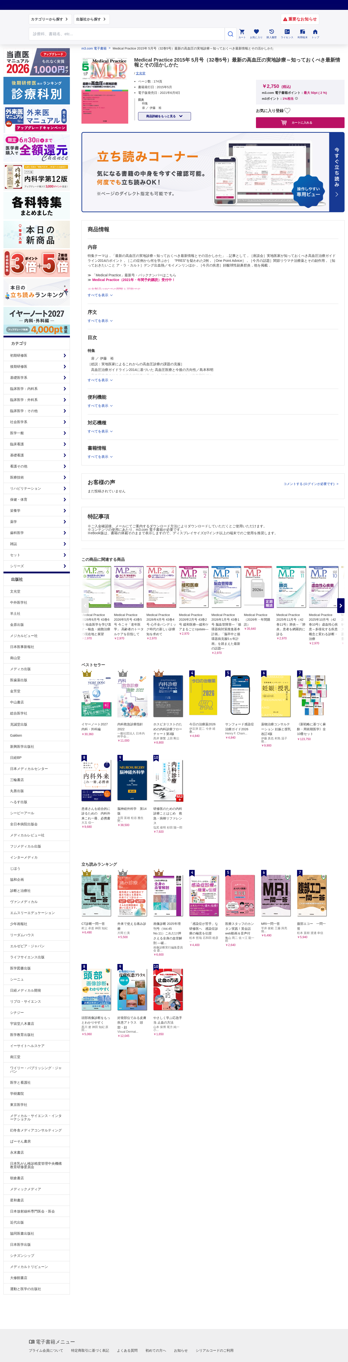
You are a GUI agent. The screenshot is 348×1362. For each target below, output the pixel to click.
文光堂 (15, 591)
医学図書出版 (20, 968)
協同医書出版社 (22, 1233)
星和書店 (17, 1200)
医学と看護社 (20, 1082)
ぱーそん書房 (20, 1141)
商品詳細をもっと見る (161, 116)
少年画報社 (18, 924)
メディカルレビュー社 (27, 835)
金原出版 (17, 625)
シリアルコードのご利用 (215, 1350)
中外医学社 (18, 602)
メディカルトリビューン (29, 1267)
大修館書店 (18, 1278)
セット (15, 555)
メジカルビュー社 (24, 636)
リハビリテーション (25, 488)
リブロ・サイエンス (25, 1001)
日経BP (16, 758)
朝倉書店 (17, 1178)
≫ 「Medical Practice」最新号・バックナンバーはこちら (132, 275)
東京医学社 (18, 1105)
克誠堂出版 (18, 724)
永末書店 (17, 1152)
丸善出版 (17, 791)
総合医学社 (18, 713)
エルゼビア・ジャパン (27, 946)
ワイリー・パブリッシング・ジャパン (36, 1069)
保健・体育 (18, 499)
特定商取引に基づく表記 (90, 1350)
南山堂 (15, 658)
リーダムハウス (22, 935)
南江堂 (15, 1057)
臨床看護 (17, 444)
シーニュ (17, 979)
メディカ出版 (20, 669)
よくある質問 (127, 1350)
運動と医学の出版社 (25, 1289)
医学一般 (17, 433)
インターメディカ (24, 857)
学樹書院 (17, 1094)
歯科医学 (17, 533)
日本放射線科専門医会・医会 (32, 1211)
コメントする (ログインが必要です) (309, 484)
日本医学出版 (20, 1244)
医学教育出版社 (22, 1035)
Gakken (16, 735)
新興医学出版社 (22, 746)
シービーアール (22, 813)
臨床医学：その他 (24, 411)
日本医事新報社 (22, 647)
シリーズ (17, 566)
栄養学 (15, 511)
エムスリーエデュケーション (32, 913)
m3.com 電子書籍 (94, 48)
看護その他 (18, 466)
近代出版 (17, 1222)
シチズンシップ (22, 1256)
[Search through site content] (127, 34)
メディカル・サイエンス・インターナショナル (36, 1117)
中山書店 (17, 702)
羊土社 (15, 613)
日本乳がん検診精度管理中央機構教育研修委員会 (36, 1165)
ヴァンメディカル (24, 902)
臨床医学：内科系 (24, 389)
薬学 (13, 522)
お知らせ (181, 1350)
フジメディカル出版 (25, 846)
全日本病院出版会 (24, 824)
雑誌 (13, 544)
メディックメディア (25, 1189)
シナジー (17, 1012)
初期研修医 (18, 355)
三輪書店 (17, 780)
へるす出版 (18, 802)
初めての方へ (155, 1350)
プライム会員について (46, 1350)
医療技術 (17, 477)
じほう (15, 868)
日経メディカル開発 (25, 990)
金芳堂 (15, 691)
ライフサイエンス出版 (27, 957)
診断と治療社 (20, 891)
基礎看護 (17, 455)
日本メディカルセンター (29, 769)
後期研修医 (18, 366)
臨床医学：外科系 (24, 400)
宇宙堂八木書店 (22, 1024)
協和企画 (17, 879)
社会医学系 (18, 422)
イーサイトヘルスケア (27, 1046)
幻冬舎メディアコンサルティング (36, 1130)
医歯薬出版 (18, 680)
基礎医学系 (18, 378)
